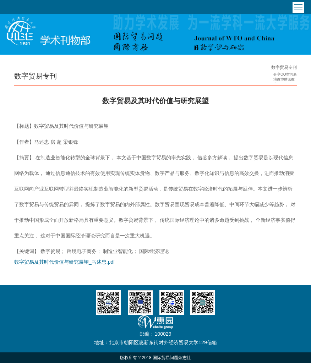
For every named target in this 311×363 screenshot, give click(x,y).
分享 (276, 74)
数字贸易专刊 (284, 67)
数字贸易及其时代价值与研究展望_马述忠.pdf (64, 262)
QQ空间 (286, 74)
